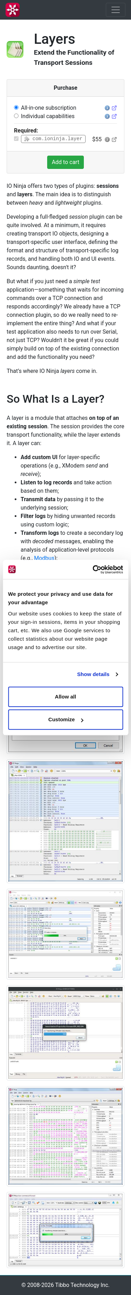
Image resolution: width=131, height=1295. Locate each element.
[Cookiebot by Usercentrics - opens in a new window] (93, 569)
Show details (93, 674)
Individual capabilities (47, 116)
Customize (65, 719)
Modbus (44, 558)
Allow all (65, 697)
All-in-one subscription (48, 107)
